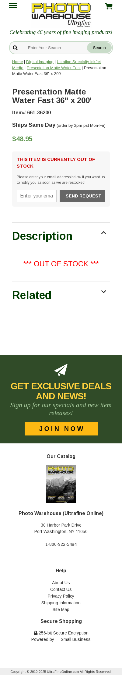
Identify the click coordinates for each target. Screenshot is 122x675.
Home (17, 61)
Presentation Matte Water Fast (54, 68)
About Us (61, 582)
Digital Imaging (40, 61)
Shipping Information (61, 602)
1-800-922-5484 (61, 544)
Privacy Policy (61, 596)
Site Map (61, 609)
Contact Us (61, 589)
